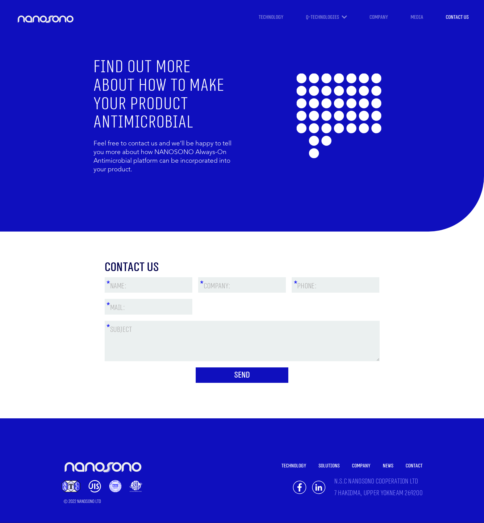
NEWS (388, 465)
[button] (364, 19)
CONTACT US (457, 17)
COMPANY (378, 17)
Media (417, 17)
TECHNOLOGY (271, 17)
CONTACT (414, 465)
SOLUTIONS (329, 465)
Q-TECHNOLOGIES (323, 17)
